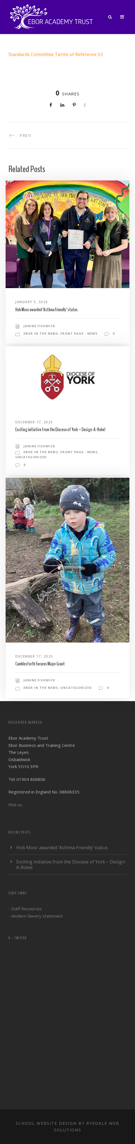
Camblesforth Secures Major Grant (40, 664)
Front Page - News (79, 333)
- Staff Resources (25, 908)
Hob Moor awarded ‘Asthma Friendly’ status (46, 309)
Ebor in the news (40, 333)
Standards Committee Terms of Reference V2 (55, 54)
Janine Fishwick (39, 326)
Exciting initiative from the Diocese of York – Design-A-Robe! (60, 429)
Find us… (16, 804)
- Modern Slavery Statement (35, 916)
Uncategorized (31, 457)
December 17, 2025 (34, 422)
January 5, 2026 (31, 302)
